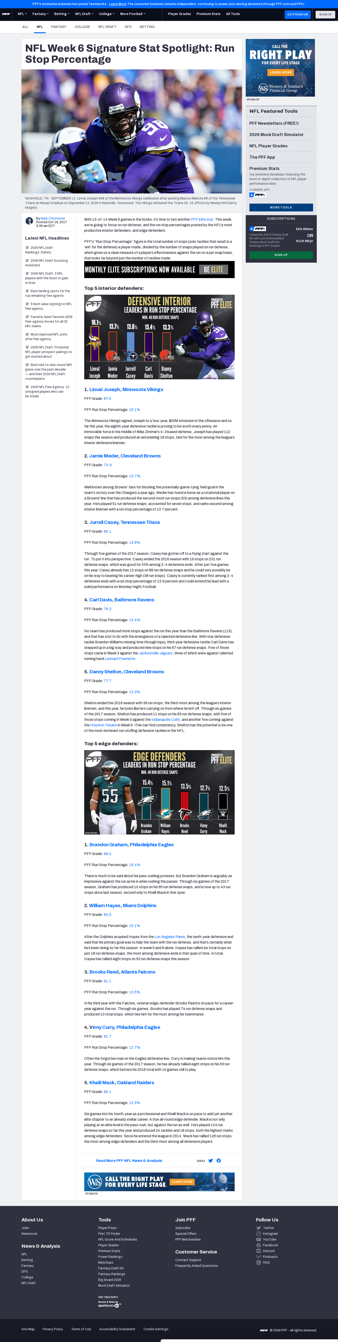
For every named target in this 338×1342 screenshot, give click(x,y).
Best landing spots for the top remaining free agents (47, 293)
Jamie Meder (103, 455)
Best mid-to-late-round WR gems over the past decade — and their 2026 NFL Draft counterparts (48, 371)
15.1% (134, 926)
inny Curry (103, 1027)
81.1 (107, 981)
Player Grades (108, 1245)
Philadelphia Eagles (152, 844)
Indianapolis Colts (165, 719)
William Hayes (104, 905)
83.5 (107, 915)
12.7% (135, 1047)
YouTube (269, 1239)
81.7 (107, 1036)
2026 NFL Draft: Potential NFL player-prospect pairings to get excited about (48, 352)
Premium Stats (109, 1251)
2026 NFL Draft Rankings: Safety (39, 250)
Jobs (25, 1228)
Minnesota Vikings (142, 389)
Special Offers (185, 1233)
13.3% (134, 692)
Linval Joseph (104, 389)
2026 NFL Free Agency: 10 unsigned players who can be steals (47, 391)
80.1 (107, 531)
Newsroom (29, 1233)
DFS (128, 27)
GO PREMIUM (297, 14)
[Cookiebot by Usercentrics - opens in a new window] (30, 1333)
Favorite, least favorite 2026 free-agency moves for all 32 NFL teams (48, 321)
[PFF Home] (6, 14)
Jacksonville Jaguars (156, 653)
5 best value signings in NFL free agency (48, 306)
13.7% (135, 476)
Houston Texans (103, 725)
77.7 (107, 681)
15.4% (135, 865)
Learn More (117, 4)
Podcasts (270, 1257)
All (25, 27)
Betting (147, 27)
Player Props (107, 1228)
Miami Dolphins (139, 905)
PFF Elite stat (202, 219)
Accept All (299, 1300)
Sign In (325, 14)
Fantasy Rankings (111, 1274)
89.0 (107, 854)
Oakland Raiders (135, 1082)
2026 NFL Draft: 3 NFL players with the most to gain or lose (46, 278)
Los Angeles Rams (170, 937)
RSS (266, 1262)
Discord (269, 1251)
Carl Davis (100, 599)
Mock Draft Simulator (114, 1285)
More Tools (281, 207)
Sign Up (281, 255)
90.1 (107, 1092)
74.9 (108, 465)
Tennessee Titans (140, 522)
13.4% (135, 620)
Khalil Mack (102, 1082)
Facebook (270, 1245)
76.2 (107, 609)
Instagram (270, 1233)
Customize (299, 1315)
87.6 (107, 399)
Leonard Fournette (120, 659)
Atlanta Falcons (138, 971)
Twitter (268, 1228)
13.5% (134, 992)
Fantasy (58, 27)
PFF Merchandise (188, 1239)
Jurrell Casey (103, 522)
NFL (41, 27)
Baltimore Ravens (134, 599)
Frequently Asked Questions (196, 1266)
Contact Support (188, 1260)
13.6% (134, 542)
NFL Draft (107, 27)
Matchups (105, 1262)
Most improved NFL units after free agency (46, 337)
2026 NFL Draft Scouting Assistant (46, 263)
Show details (71, 1333)
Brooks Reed (104, 971)
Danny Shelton (105, 671)
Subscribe (182, 1228)
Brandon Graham (108, 844)
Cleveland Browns (140, 455)
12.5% (134, 1103)
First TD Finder (109, 1233)
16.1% (134, 410)
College (82, 27)
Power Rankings (110, 1257)
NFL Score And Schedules (117, 1239)
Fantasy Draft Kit (111, 1268)
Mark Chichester (53, 218)
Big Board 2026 (109, 1280)
